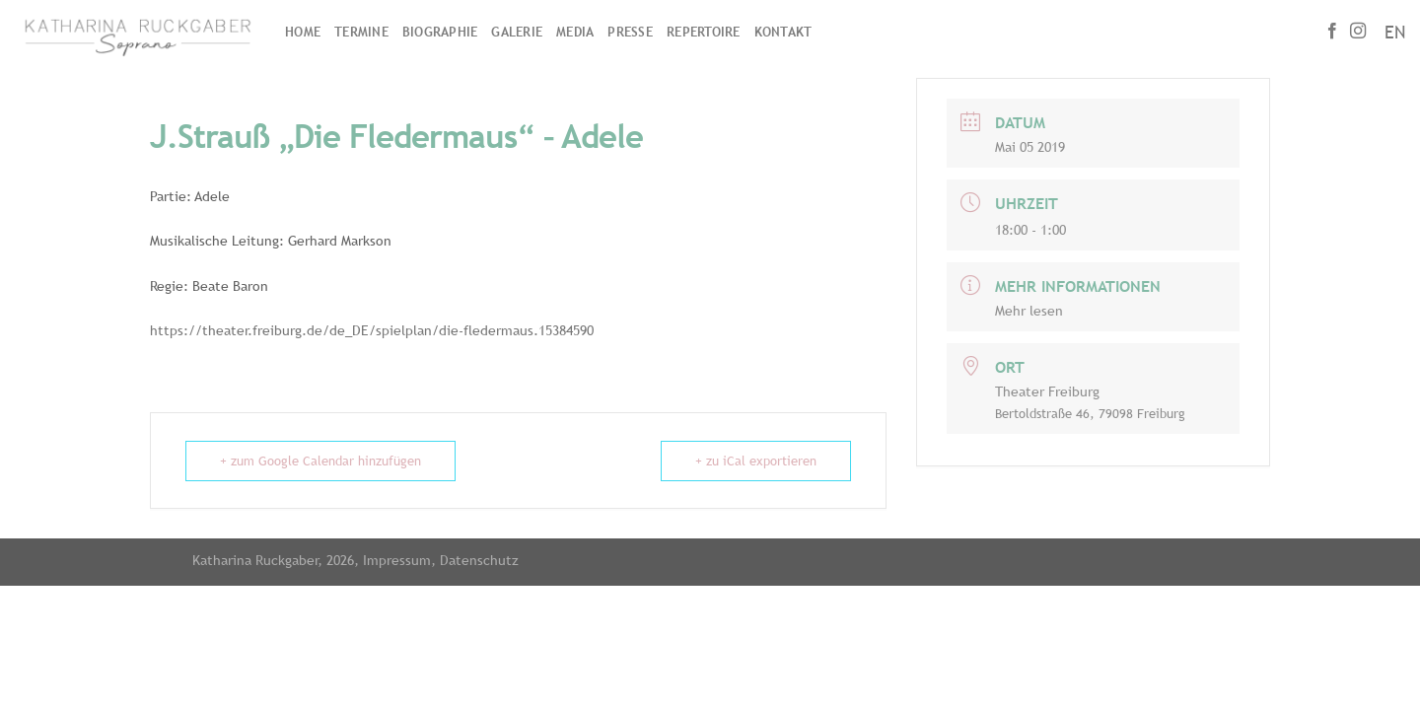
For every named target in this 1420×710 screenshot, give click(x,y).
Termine (361, 32)
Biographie (440, 32)
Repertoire (704, 32)
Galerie (516, 32)
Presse (630, 32)
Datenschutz (479, 559)
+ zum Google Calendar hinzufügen (320, 461)
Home (302, 32)
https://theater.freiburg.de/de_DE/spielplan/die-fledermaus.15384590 (372, 330)
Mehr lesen (1029, 311)
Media (575, 32)
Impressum (397, 559)
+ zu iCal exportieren (755, 461)
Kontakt (783, 32)
